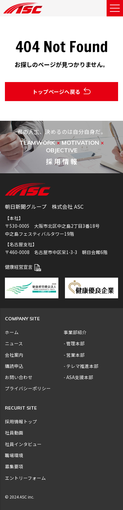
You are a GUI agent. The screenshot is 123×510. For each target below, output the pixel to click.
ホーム (12, 332)
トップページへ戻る (61, 92)
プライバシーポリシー (28, 388)
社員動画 (14, 432)
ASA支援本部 (79, 377)
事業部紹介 (75, 332)
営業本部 (75, 354)
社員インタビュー (23, 444)
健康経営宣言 (23, 266)
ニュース (14, 343)
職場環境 (14, 455)
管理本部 (75, 343)
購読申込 (14, 366)
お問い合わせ (18, 377)
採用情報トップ (21, 421)
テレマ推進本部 (82, 366)
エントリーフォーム (25, 478)
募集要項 (14, 466)
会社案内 (14, 354)
